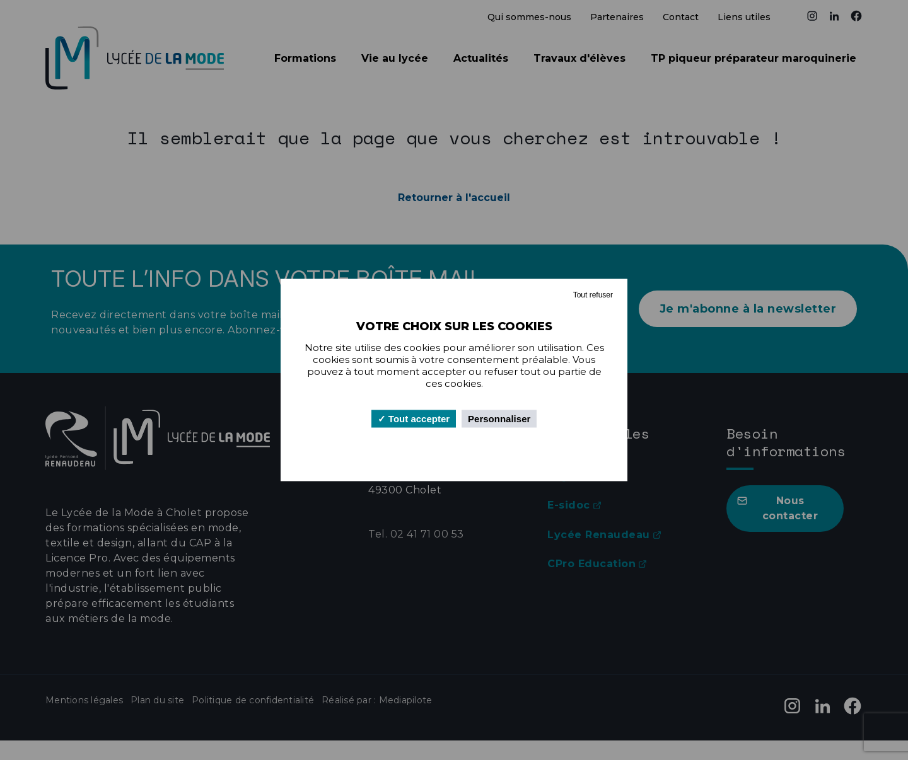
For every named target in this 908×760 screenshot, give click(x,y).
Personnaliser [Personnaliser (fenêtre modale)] (499, 418)
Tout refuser (593, 295)
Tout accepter (414, 418)
